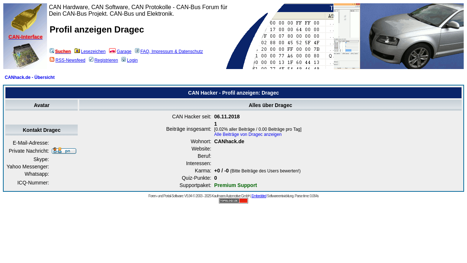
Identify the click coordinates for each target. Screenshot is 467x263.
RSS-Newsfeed (67, 60)
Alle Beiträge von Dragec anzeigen (248, 134)
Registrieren (103, 60)
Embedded (258, 196)
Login (129, 60)
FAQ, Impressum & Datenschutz (169, 51)
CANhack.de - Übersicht (30, 77)
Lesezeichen (89, 51)
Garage (120, 51)
